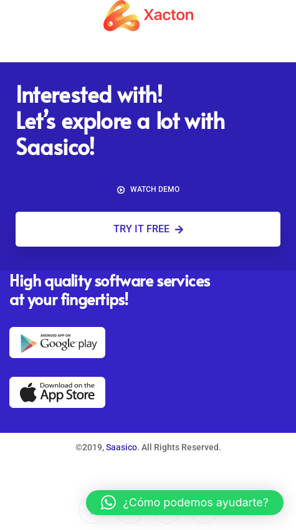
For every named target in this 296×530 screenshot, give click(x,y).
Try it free (148, 229)
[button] (185, 502)
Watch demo (148, 189)
